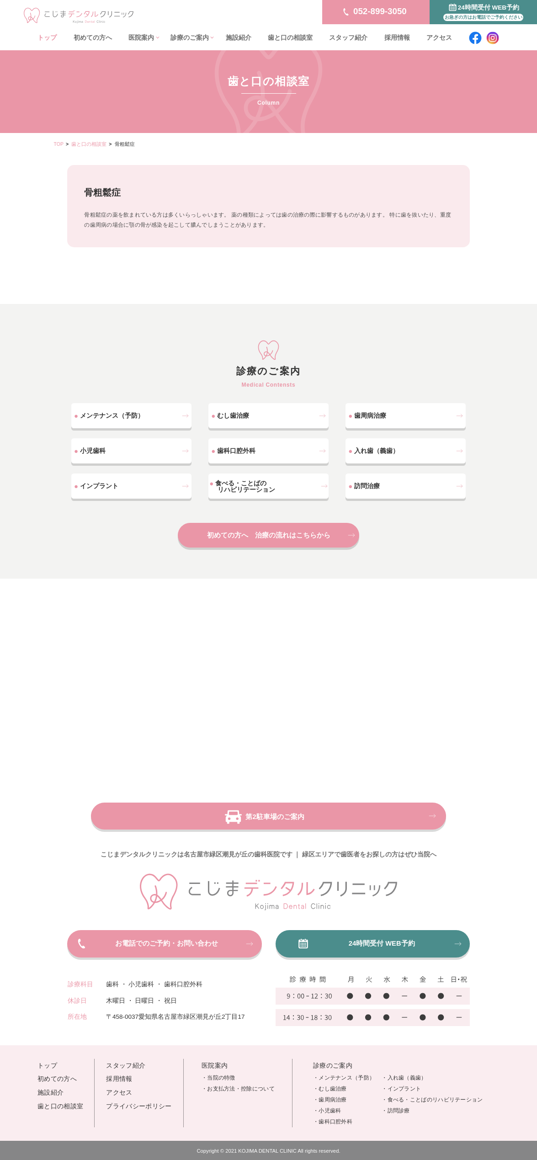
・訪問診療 (396, 1105)
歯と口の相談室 (290, 37)
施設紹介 (238, 37)
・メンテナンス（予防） (344, 1072)
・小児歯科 (327, 1105)
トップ (47, 37)
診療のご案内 (189, 37)
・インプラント (401, 1083)
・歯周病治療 (330, 1094)
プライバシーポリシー (138, 1100)
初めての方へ (93, 37)
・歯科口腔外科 (332, 1116)
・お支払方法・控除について (238, 1083)
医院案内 (141, 37)
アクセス (439, 37)
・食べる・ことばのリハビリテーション (432, 1094)
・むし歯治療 (330, 1083)
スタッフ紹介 (348, 37)
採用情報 (397, 37)
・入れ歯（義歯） (404, 1072)
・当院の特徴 (218, 1072)
